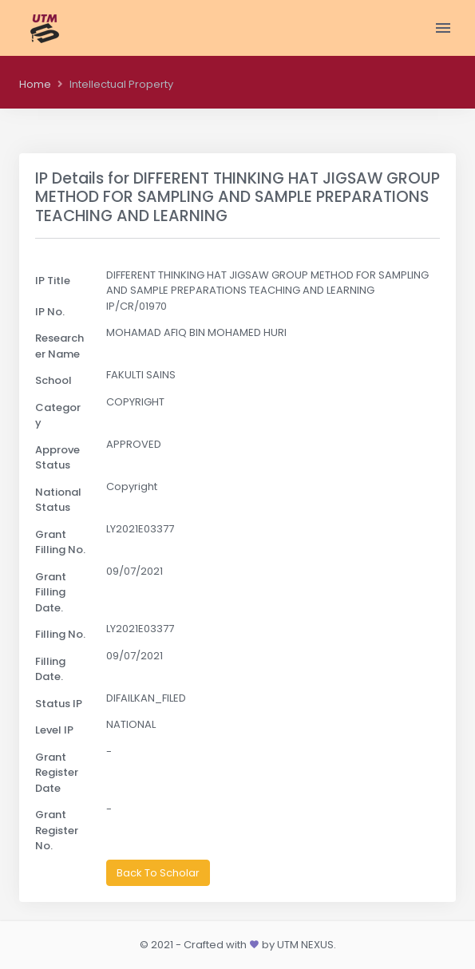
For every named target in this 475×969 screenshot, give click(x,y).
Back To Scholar (158, 872)
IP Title (52, 280)
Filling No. (60, 634)
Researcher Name (59, 346)
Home (35, 84)
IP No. (50, 311)
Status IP (58, 703)
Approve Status (57, 457)
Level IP (54, 730)
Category (58, 415)
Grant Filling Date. (50, 592)
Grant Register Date (56, 772)
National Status (58, 500)
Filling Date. (50, 669)
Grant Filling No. (60, 542)
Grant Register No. (56, 830)
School (53, 380)
